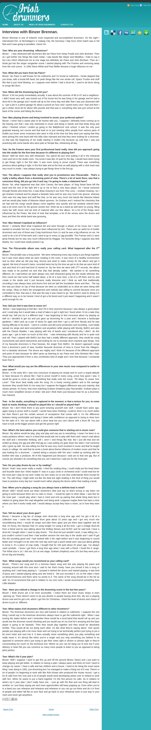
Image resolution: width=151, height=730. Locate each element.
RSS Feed (133, 5)
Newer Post (8, 709)
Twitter (145, 5)
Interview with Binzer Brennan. (30, 32)
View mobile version (50, 715)
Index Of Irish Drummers (42, 25)
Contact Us (67, 25)
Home (5, 25)
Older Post (94, 709)
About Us (19, 25)
